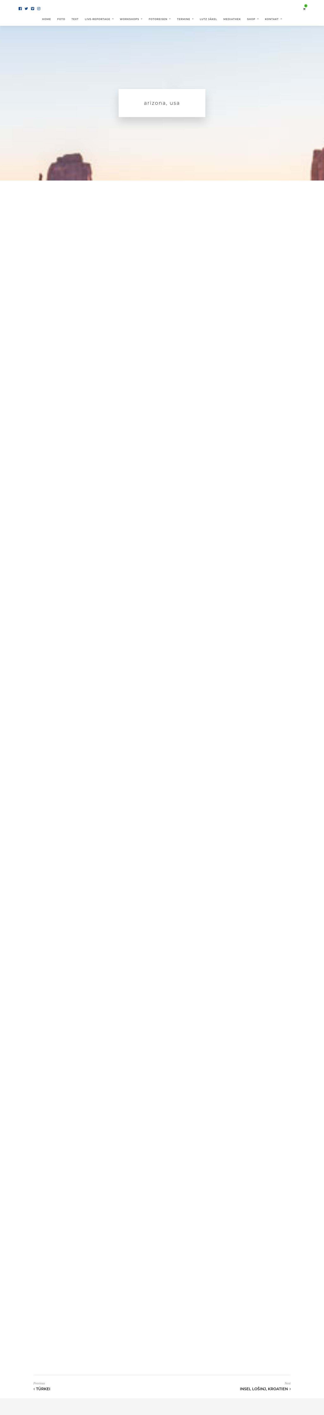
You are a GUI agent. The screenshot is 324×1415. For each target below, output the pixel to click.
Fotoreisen (158, 19)
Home (46, 19)
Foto (61, 19)
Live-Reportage (97, 19)
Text (75, 19)
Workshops (129, 19)
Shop (251, 19)
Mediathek (232, 19)
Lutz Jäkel (208, 19)
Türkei (41, 1389)
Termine (183, 19)
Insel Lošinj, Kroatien (265, 1389)
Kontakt (272, 19)
